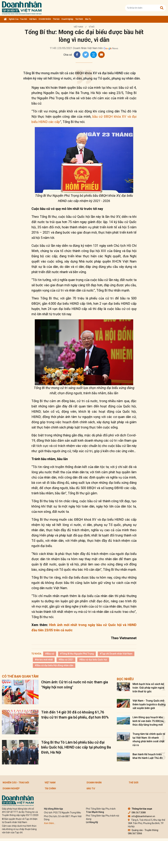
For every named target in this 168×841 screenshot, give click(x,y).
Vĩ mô (91, 27)
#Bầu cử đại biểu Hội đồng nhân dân (54, 665)
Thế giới (56, 19)
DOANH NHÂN (45, 19)
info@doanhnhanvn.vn (141, 816)
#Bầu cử (49, 653)
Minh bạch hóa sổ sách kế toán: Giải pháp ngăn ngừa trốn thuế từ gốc (148, 687)
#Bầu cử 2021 (66, 659)
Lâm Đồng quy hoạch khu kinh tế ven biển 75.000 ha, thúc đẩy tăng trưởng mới (148, 721)
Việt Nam (33, 19)
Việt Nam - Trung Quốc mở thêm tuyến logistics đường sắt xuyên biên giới (149, 704)
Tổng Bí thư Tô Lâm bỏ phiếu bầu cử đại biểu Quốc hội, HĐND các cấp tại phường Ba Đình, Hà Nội (76, 747)
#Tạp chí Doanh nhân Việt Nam (116, 653)
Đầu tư (88, 19)
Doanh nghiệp (67, 19)
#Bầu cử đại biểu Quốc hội (93, 659)
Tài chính (79, 19)
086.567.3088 (137, 812)
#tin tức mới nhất (44, 659)
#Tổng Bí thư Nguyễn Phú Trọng (77, 653)
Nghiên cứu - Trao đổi (18, 19)
